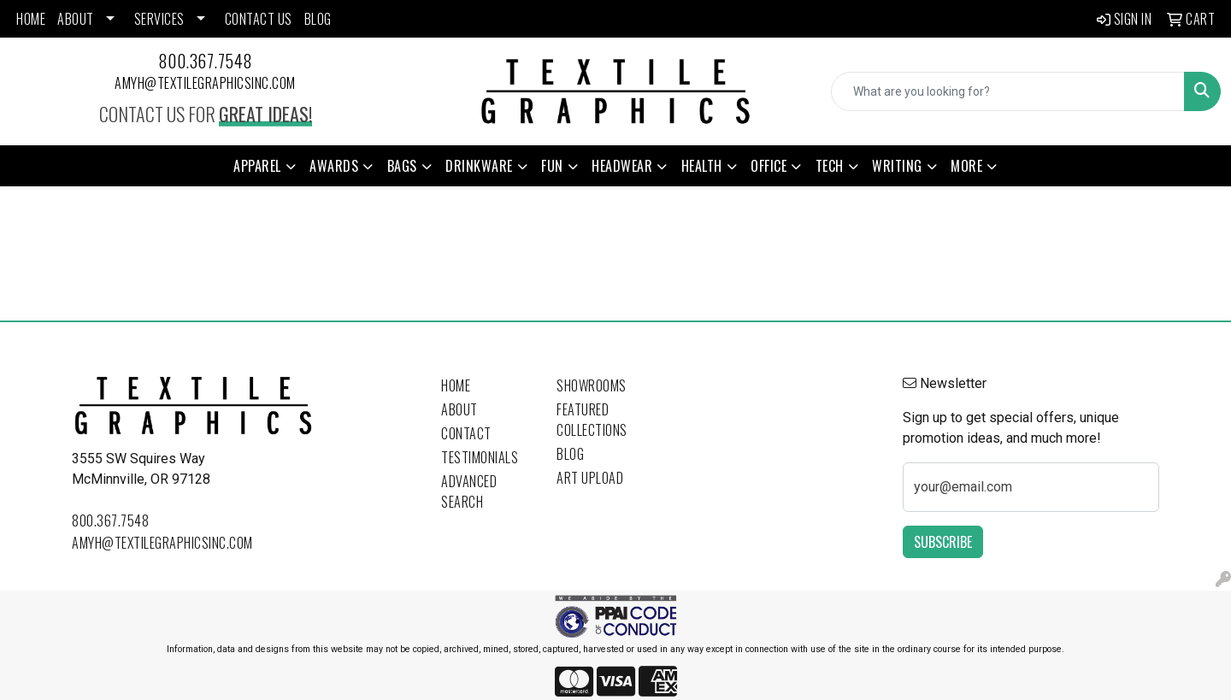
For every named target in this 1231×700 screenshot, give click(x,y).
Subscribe (943, 542)
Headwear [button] (622, 166)
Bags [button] (402, 166)
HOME (30, 19)
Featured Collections (592, 419)
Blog (570, 454)
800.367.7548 (205, 61)
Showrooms (592, 385)
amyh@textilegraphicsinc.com (205, 83)
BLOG (318, 19)
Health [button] (701, 166)
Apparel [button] (257, 166)
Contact (466, 433)
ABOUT (75, 19)
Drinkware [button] (479, 166)
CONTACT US (258, 19)
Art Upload (590, 478)
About (459, 409)
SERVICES (159, 19)
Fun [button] (552, 166)
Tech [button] (830, 166)
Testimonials (479, 457)
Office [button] (768, 166)
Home (455, 385)
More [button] (966, 166)
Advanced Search (469, 491)
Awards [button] (333, 166)
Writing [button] (897, 166)
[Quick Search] (1008, 91)
